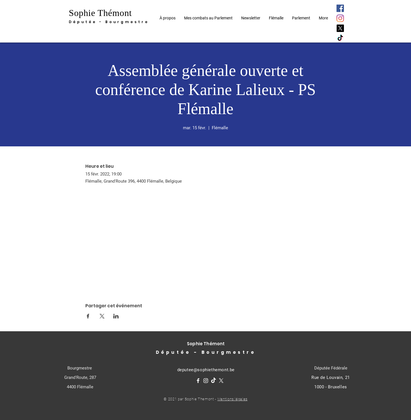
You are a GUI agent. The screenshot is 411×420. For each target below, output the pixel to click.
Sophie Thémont (100, 13)
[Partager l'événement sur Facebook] (88, 316)
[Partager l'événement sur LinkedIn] (116, 316)
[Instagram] (340, 18)
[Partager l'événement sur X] (102, 316)
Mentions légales (232, 399)
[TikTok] (340, 38)
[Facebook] (340, 8)
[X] (340, 28)
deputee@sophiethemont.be (206, 369)
